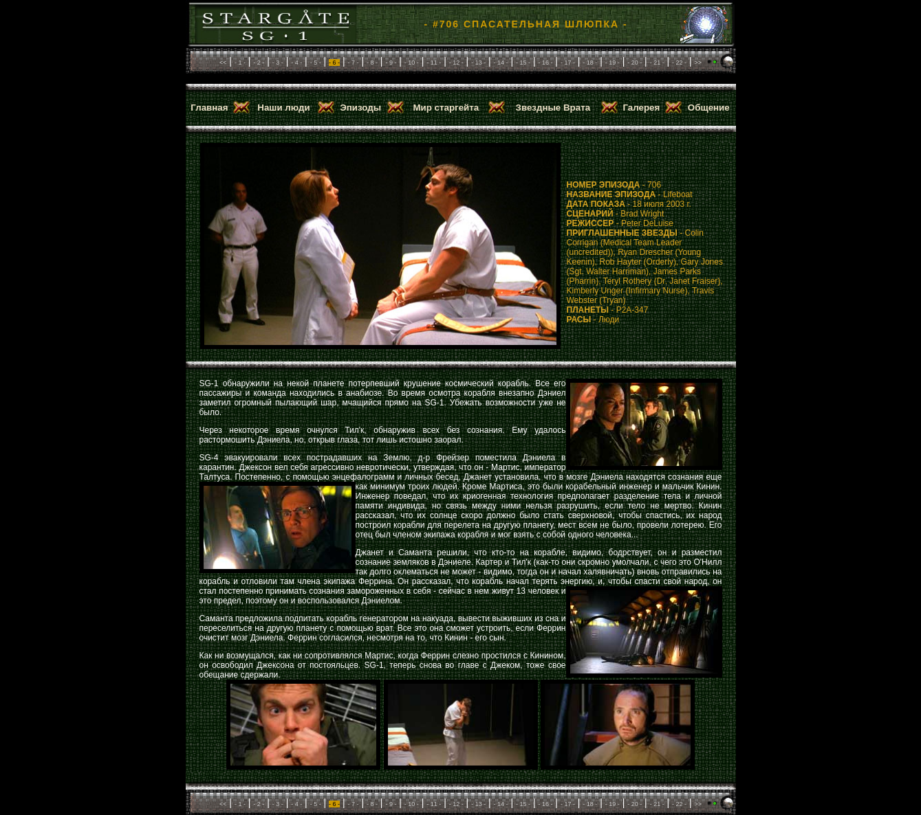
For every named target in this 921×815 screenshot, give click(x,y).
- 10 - (411, 62)
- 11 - (433, 62)
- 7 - (353, 62)
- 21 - (657, 62)
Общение (709, 107)
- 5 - (315, 62)
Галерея (641, 107)
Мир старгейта (446, 107)
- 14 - (501, 62)
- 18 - (590, 62)
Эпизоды (360, 107)
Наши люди (283, 107)
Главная (209, 107)
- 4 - (296, 62)
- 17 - (568, 62)
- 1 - (240, 62)
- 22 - (679, 62)
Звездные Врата (553, 107)
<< (223, 62)
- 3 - (277, 62)
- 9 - (390, 62)
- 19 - (612, 62)
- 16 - (545, 62)
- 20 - (634, 62)
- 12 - (456, 62)
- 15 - (523, 62)
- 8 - (372, 62)
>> (698, 62)
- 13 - (478, 62)
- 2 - (258, 62)
